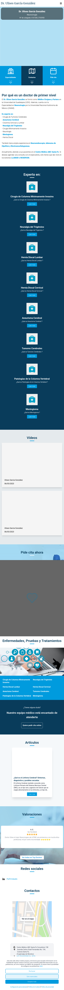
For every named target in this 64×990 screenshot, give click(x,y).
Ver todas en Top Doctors (32, 857)
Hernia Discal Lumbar (11, 687)
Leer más (32, 204)
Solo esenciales (32, 976)
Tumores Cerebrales (41, 691)
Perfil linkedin (12, 879)
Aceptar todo (32, 982)
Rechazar (32, 971)
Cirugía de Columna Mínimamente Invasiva (16, 681)
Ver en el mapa (28, 919)
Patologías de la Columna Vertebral (17, 696)
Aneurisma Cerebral (11, 691)
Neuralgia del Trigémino (42, 680)
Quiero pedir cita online (32, 725)
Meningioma (38, 696)
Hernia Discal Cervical (42, 687)
